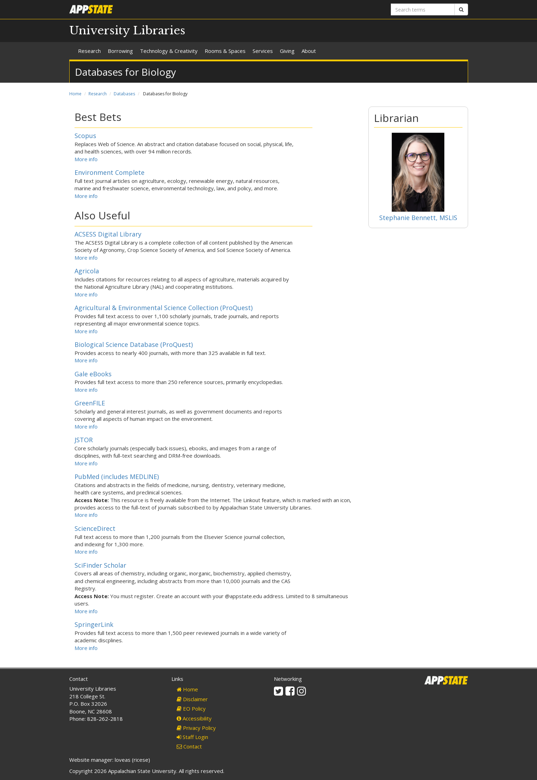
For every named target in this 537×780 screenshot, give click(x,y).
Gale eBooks (93, 374)
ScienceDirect (95, 528)
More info (86, 159)
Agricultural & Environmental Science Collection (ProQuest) (164, 307)
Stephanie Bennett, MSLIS (418, 217)
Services (263, 50)
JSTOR (84, 440)
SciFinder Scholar (100, 565)
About (309, 50)
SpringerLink (94, 624)
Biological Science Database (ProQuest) (134, 344)
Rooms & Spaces (225, 50)
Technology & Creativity (169, 50)
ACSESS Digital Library (108, 234)
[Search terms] (423, 9)
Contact (189, 746)
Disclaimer (192, 699)
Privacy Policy (196, 727)
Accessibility (194, 718)
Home (75, 94)
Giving (287, 50)
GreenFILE (90, 403)
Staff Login (192, 736)
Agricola (87, 271)
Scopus (85, 135)
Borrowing (120, 50)
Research (89, 50)
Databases (124, 94)
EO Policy (191, 708)
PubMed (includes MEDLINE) (117, 476)
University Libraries (127, 30)
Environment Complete (109, 172)
